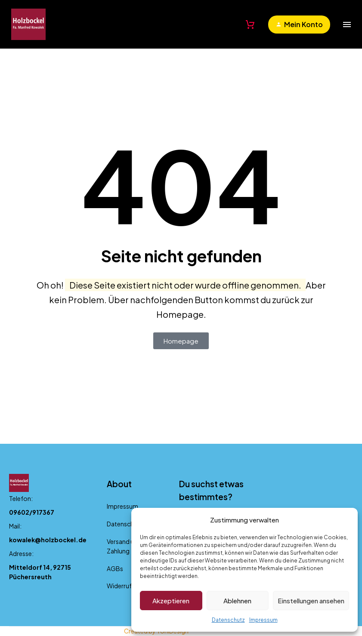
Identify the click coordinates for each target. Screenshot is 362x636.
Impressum (263, 620)
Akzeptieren (170, 600)
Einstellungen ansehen (311, 600)
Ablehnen (237, 600)
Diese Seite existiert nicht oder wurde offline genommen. (185, 285)
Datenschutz (228, 620)
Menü (347, 24)
